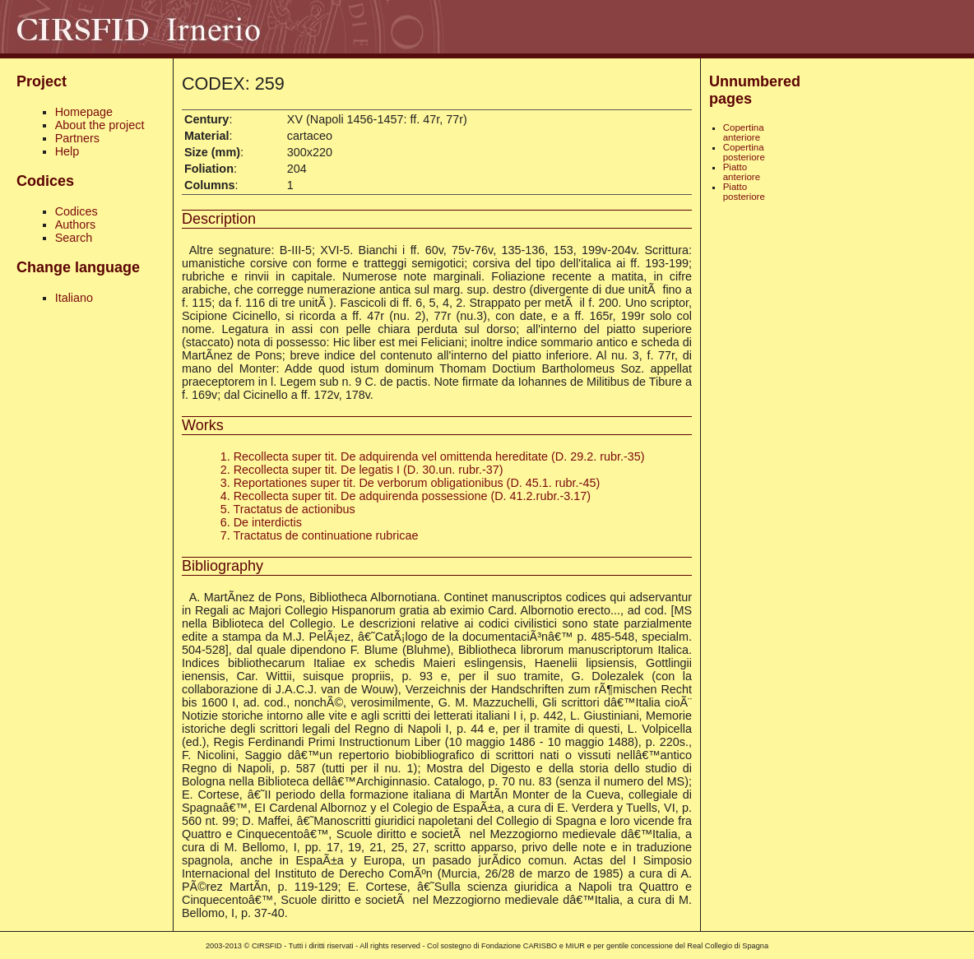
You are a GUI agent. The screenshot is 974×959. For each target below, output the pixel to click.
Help (67, 151)
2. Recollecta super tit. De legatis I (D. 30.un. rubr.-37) (361, 469)
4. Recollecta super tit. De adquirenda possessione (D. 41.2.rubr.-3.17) (405, 496)
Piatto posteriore (744, 192)
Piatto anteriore (741, 172)
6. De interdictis (261, 522)
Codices (76, 211)
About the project (100, 125)
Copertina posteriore (744, 152)
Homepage (84, 111)
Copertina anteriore (743, 132)
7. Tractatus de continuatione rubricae (319, 535)
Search (74, 237)
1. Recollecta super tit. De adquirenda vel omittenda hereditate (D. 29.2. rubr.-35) (432, 456)
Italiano (74, 297)
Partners (77, 138)
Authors (75, 224)
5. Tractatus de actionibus (287, 509)
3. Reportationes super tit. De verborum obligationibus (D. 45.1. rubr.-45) (410, 482)
